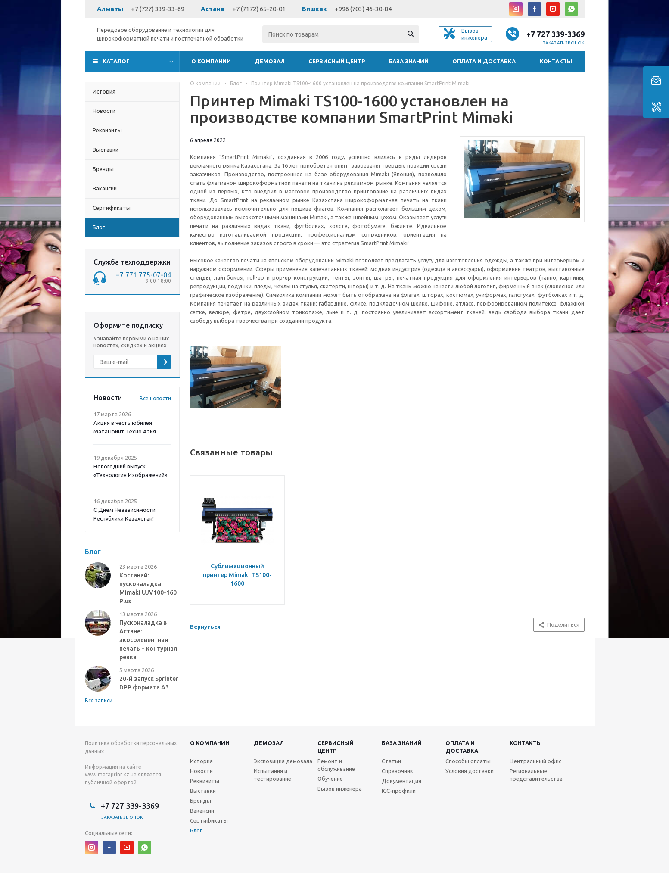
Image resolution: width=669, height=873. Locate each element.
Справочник (397, 771)
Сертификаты (209, 820)
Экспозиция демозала (283, 761)
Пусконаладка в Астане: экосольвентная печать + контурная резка (148, 640)
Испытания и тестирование (272, 775)
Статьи (391, 761)
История (201, 761)
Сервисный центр (336, 61)
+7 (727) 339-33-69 (157, 8)
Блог (196, 830)
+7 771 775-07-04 (143, 275)
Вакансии (202, 811)
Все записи (98, 700)
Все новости (155, 398)
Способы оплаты (468, 761)
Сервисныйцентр (335, 747)
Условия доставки (469, 771)
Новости (201, 771)
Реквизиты (204, 781)
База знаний (409, 61)
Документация (401, 781)
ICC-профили (399, 791)
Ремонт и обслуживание (336, 765)
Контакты (556, 61)
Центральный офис (535, 761)
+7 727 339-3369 (555, 34)
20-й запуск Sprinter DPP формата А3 (148, 683)
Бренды (200, 801)
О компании (211, 61)
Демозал (270, 61)
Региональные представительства (536, 775)
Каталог (116, 61)
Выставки (203, 791)
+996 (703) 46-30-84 (363, 8)
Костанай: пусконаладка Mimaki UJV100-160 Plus (148, 588)
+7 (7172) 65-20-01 (259, 8)
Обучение (330, 779)
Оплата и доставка (484, 61)
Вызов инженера (339, 789)
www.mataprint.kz (107, 774)
